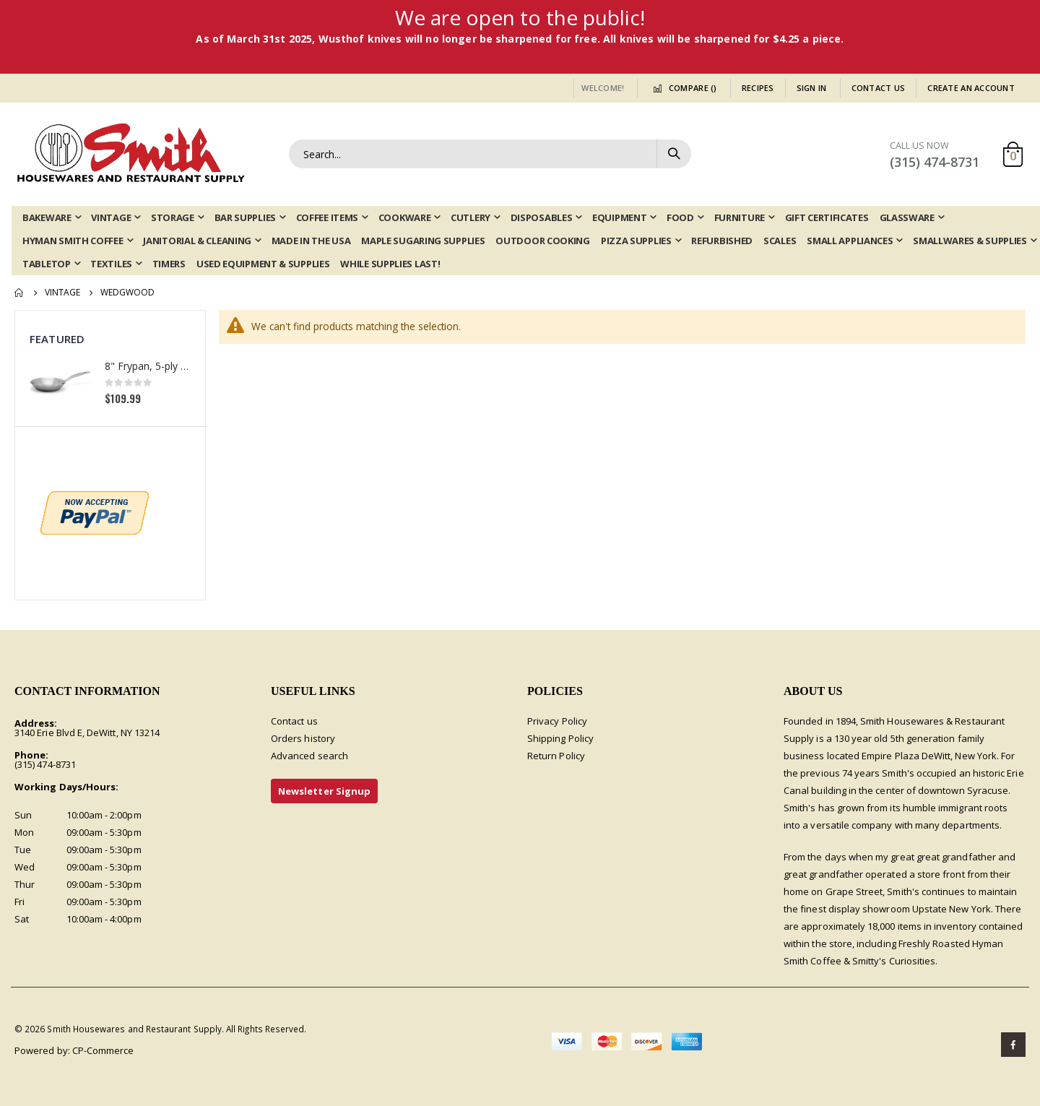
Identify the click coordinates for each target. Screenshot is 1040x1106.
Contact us (294, 720)
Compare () (682, 87)
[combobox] (490, 153)
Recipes (758, 87)
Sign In (812, 87)
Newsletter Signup (324, 791)
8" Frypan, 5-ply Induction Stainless (148, 366)
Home (19, 292)
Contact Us (879, 87)
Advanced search (309, 755)
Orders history (303, 738)
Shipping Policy (560, 738)
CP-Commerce (103, 1050)
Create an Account (971, 87)
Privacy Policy (557, 720)
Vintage (62, 292)
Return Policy (556, 755)
